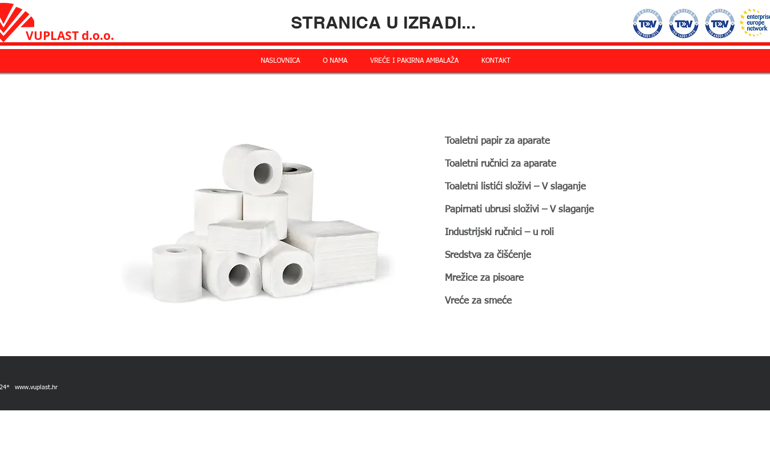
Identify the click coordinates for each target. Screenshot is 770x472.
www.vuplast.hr (36, 387)
